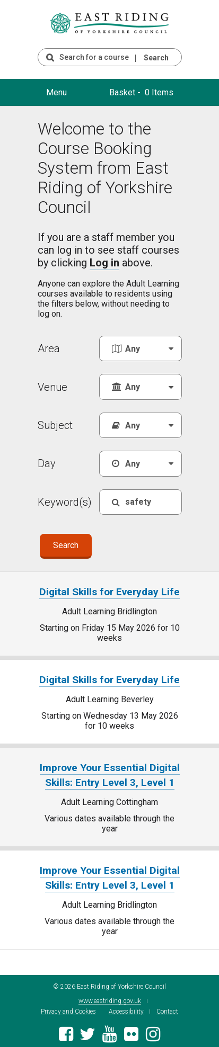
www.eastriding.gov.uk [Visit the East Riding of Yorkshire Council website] (109, 997)
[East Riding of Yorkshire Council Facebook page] (66, 1033)
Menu (56, 92)
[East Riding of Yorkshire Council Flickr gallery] (131, 1033)
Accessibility (126, 1007)
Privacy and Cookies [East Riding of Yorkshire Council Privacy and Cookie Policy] (68, 1007)
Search (156, 57)
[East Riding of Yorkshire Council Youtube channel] (109, 1033)
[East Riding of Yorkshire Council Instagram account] (153, 1033)
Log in (104, 262)
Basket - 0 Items (141, 92)
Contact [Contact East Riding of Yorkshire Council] (167, 1007)
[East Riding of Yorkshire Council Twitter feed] (88, 1033)
